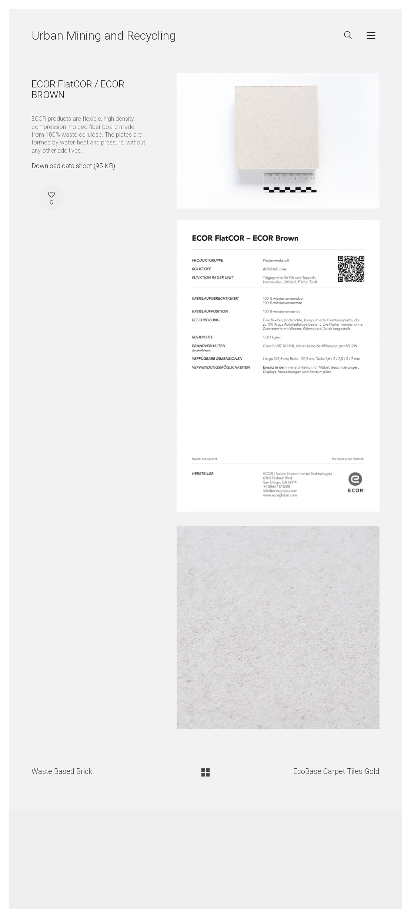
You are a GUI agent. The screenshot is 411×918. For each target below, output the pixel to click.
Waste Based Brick (61, 771)
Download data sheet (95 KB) (73, 166)
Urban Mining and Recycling (103, 36)
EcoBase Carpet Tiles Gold (336, 771)
